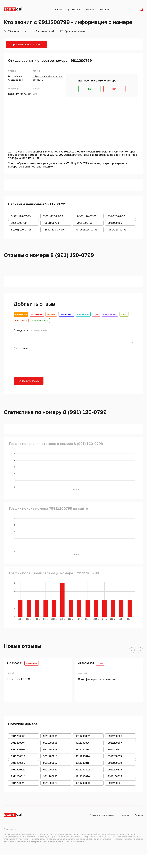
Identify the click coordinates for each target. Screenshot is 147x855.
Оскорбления (66, 314)
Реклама (51, 314)
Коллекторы (83, 314)
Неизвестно (21, 314)
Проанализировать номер (27, 44)
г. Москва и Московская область (47, 78)
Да (89, 89)
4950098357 (86, 663)
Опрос (124, 314)
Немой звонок (109, 314)
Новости (89, 9)
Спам (96, 314)
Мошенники (36, 314)
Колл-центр (21, 320)
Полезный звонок (40, 320)
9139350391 (15, 663)
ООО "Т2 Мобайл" (19, 93)
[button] (132, 650)
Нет (114, 89)
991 (34, 93)
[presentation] (69, 382)
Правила (104, 9)
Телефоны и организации (67, 9)
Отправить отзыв (28, 380)
